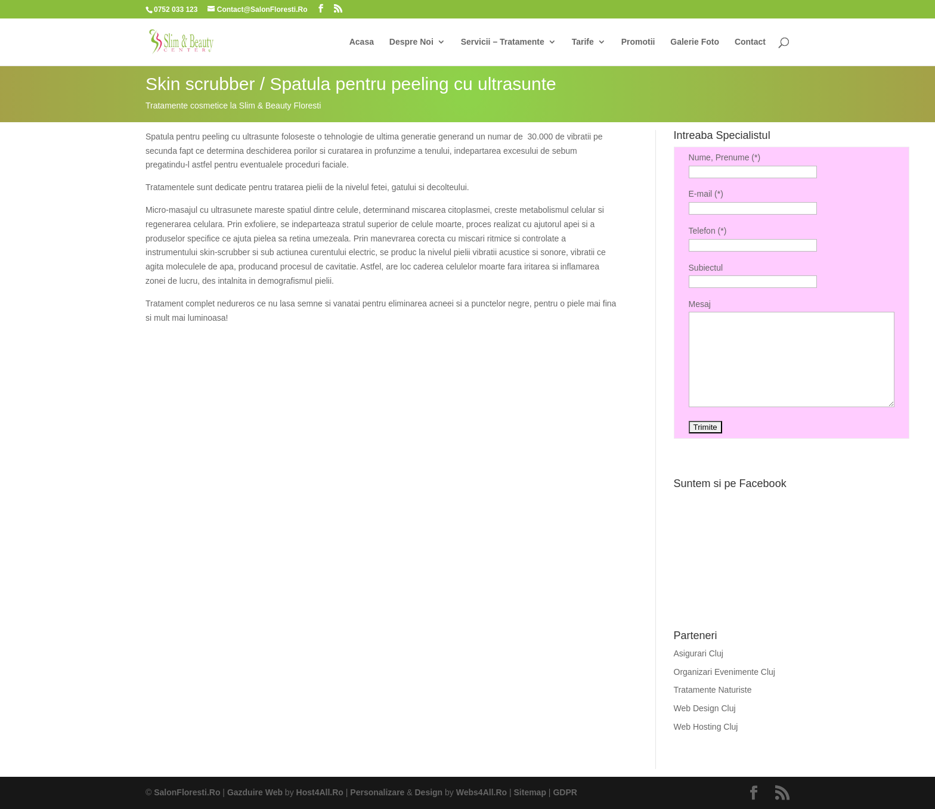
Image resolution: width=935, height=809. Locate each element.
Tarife (583, 42)
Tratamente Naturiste (713, 690)
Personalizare (377, 792)
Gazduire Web (255, 792)
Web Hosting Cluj (706, 726)
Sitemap (530, 792)
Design (429, 792)
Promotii (638, 42)
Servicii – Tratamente (502, 42)
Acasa (361, 42)
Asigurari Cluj (698, 653)
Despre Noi (411, 42)
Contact (750, 42)
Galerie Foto (694, 42)
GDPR (565, 792)
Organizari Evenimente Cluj (724, 672)
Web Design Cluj (705, 708)
